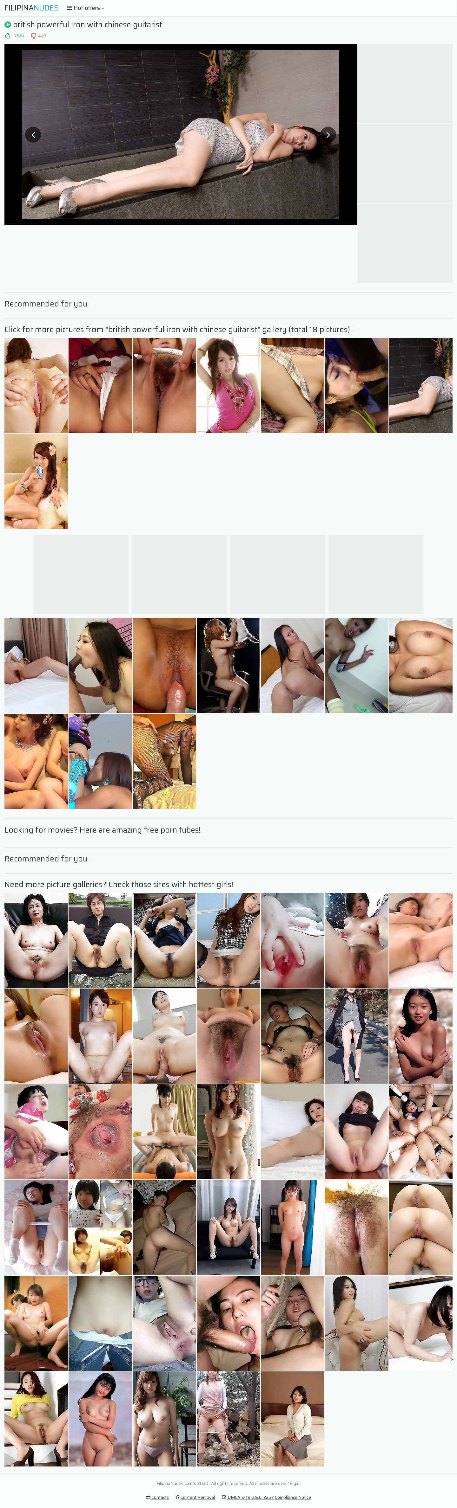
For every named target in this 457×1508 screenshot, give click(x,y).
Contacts (157, 1497)
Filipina (31, 8)
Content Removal (195, 1497)
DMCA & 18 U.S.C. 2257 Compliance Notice (266, 1497)
